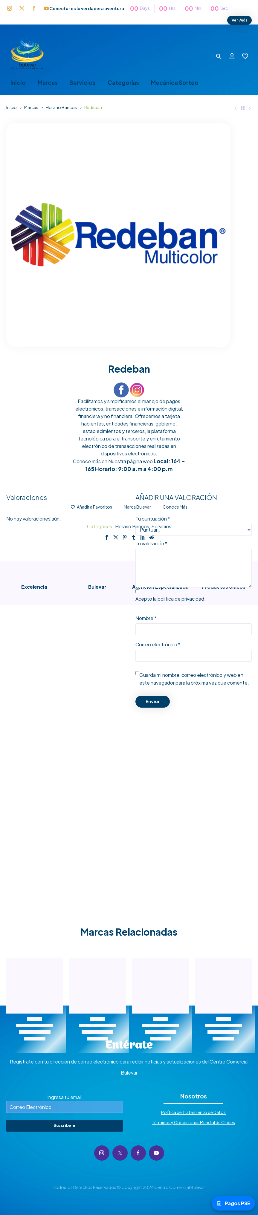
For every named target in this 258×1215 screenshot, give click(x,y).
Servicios (83, 82)
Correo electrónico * (157, 644)
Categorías (123, 82)
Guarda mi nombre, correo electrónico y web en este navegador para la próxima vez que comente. (194, 679)
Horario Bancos (61, 107)
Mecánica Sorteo (175, 82)
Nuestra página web (130, 461)
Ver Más (239, 20)
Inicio (18, 82)
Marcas (48, 82)
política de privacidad (181, 599)
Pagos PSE (233, 1203)
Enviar (153, 701)
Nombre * (145, 618)
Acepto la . (170, 599)
